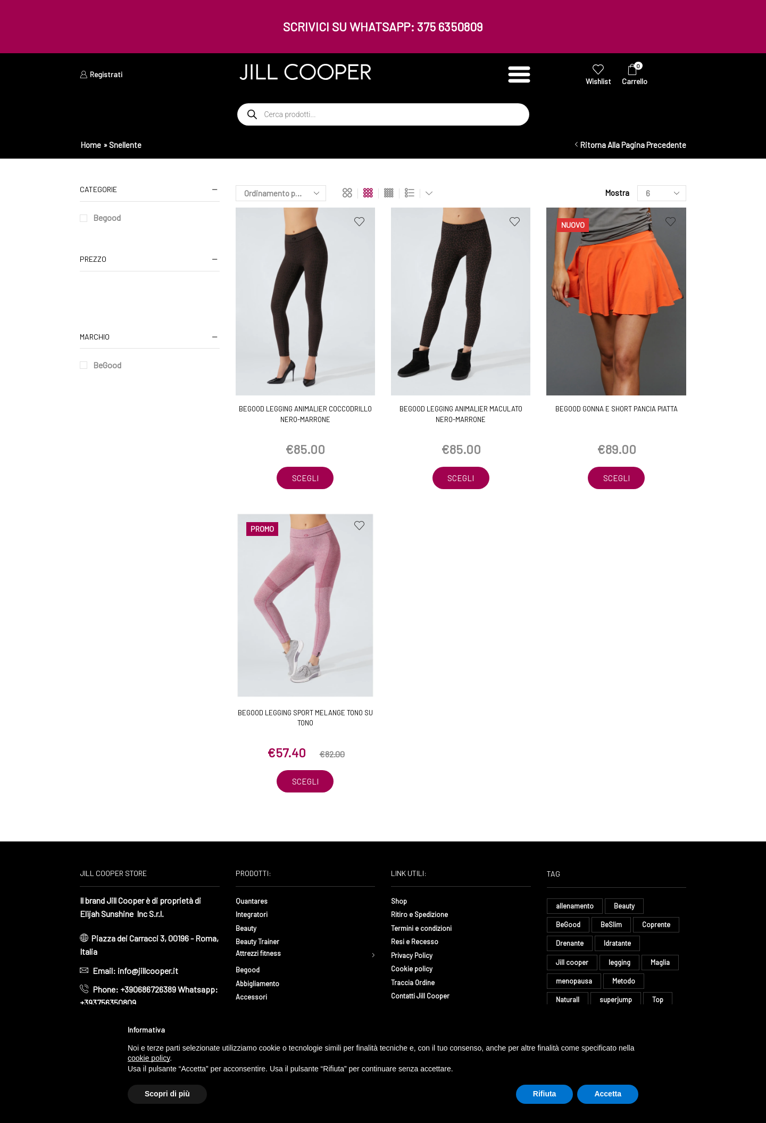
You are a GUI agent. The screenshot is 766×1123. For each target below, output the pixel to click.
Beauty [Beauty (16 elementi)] (627, 907)
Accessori (254, 1001)
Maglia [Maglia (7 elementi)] (664, 967)
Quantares (254, 902)
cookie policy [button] (149, 1058)
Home (90, 145)
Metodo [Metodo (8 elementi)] (626, 987)
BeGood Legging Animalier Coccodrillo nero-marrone (305, 414)
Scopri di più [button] (167, 1093)
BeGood (107, 365)
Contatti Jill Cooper (425, 997)
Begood (107, 217)
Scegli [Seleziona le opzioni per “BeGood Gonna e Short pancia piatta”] (616, 478)
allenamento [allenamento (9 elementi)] (576, 907)
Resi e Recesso (418, 943)
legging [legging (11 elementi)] (621, 967)
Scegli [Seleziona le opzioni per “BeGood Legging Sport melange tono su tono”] (305, 783)
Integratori (254, 916)
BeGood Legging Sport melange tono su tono (305, 719)
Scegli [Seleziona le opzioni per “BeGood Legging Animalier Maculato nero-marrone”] (460, 478)
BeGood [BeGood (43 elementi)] (568, 927)
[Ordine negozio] (281, 193)
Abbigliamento (261, 987)
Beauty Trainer (261, 943)
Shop (400, 902)
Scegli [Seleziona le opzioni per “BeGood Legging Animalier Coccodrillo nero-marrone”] (305, 478)
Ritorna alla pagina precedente (633, 145)
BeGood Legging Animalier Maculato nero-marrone (460, 414)
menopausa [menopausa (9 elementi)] (575, 987)
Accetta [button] (607, 1093)
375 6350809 (450, 26)
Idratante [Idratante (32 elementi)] (620, 947)
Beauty (248, 929)
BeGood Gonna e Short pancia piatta (616, 408)
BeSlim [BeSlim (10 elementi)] (612, 927)
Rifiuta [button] (544, 1093)
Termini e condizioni (426, 929)
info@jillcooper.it (148, 972)
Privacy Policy (416, 957)
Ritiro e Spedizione (425, 916)
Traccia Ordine (416, 984)
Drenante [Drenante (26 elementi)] (570, 947)
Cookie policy (415, 970)
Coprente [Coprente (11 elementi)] (659, 927)
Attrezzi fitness (264, 957)
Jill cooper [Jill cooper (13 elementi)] (572, 967)
